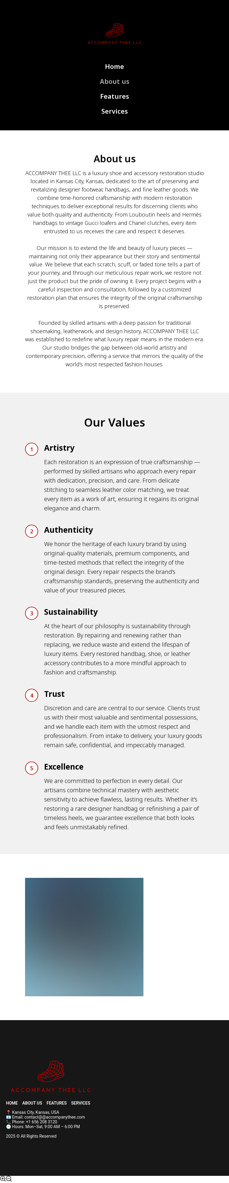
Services (114, 110)
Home (114, 66)
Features (114, 96)
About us (114, 81)
